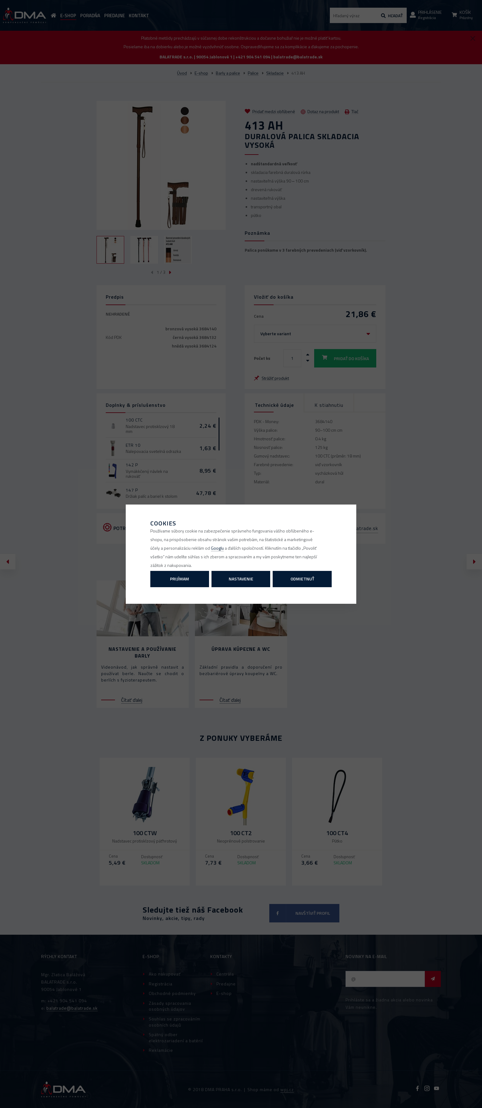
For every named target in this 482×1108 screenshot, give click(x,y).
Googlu (217, 548)
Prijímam (179, 579)
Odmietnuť (302, 579)
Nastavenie (241, 579)
